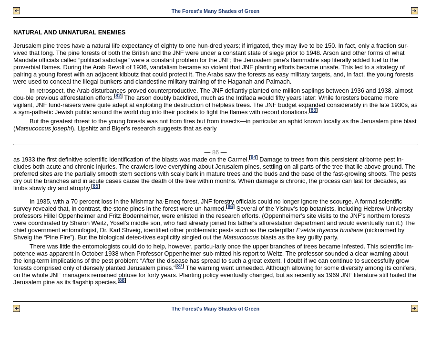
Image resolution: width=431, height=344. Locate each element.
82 (118, 95)
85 (95, 186)
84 (253, 157)
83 (313, 110)
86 (230, 206)
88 (121, 280)
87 (179, 266)
